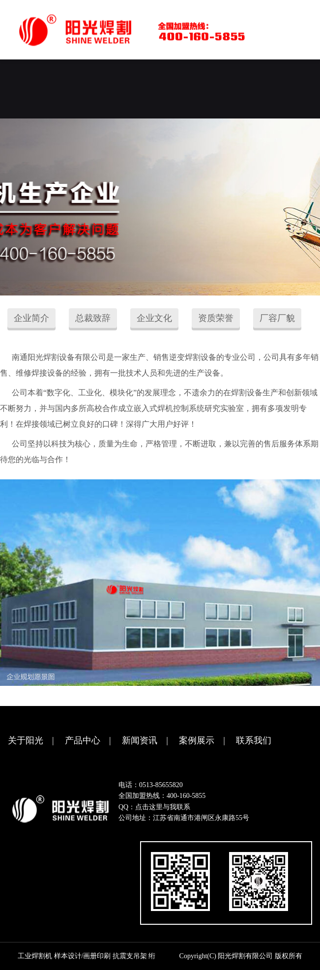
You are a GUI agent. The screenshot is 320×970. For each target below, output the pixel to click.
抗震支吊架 (130, 956)
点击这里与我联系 (162, 807)
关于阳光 (25, 740)
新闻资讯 (139, 740)
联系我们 (253, 740)
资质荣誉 (215, 318)
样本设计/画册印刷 (82, 956)
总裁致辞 (93, 318)
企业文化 (154, 318)
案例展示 (196, 740)
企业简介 (31, 318)
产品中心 (82, 740)
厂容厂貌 (277, 318)
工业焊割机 (35, 956)
